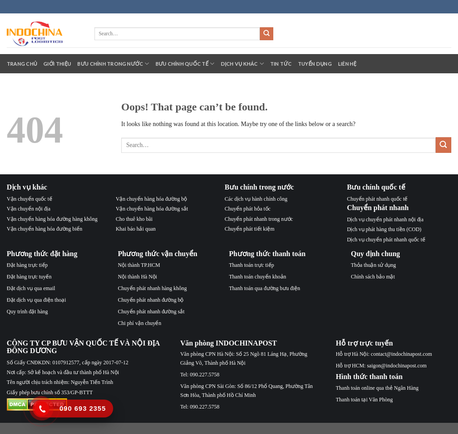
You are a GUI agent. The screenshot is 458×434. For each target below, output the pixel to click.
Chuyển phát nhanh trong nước (259, 219)
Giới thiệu (57, 64)
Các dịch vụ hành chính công (256, 199)
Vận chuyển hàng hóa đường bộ (151, 199)
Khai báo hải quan (136, 229)
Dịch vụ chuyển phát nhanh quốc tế (386, 239)
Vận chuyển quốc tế (29, 199)
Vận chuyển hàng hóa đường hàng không (52, 219)
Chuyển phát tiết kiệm (249, 229)
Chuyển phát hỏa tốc (248, 209)
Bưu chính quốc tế (185, 63)
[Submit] (266, 34)
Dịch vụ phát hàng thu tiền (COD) (384, 229)
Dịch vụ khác (242, 63)
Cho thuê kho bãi (134, 219)
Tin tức (281, 64)
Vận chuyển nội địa (29, 209)
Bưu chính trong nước (113, 63)
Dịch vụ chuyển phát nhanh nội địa (385, 219)
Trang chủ (22, 64)
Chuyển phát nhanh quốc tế (377, 199)
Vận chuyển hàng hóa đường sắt (152, 209)
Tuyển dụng (315, 64)
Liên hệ (347, 64)
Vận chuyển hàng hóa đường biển (44, 229)
